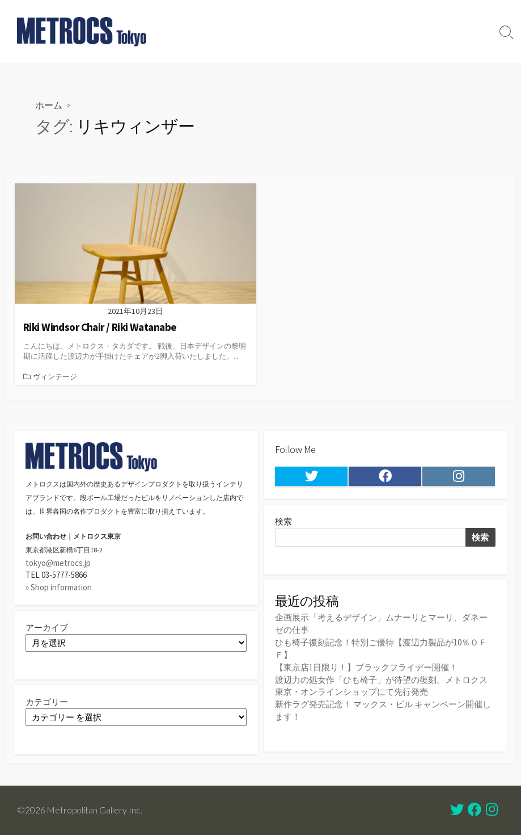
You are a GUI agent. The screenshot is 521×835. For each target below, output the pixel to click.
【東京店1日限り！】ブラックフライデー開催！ (366, 666)
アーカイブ (47, 627)
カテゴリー (47, 702)
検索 (283, 522)
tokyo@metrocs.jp (58, 563)
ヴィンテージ (55, 376)
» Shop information (59, 587)
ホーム (48, 104)
